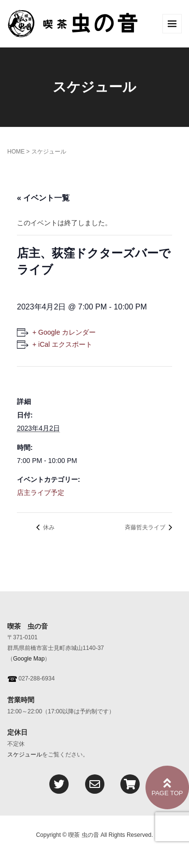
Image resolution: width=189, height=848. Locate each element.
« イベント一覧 (43, 198)
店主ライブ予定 (40, 492)
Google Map (28, 658)
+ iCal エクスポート (62, 344)
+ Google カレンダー (64, 332)
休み (48, 527)
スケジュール (24, 754)
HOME (16, 151)
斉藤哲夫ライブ (146, 527)
